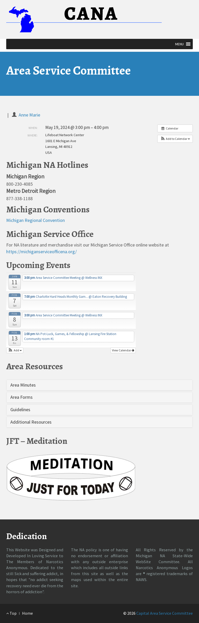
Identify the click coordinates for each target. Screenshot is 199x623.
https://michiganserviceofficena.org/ (41, 252)
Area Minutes (23, 385)
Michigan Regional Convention (35, 220)
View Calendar (123, 350)
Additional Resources (31, 422)
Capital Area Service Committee (164, 613)
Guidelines (20, 409)
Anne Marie (29, 115)
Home (27, 613)
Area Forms (21, 397)
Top (11, 613)
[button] (179, 44)
